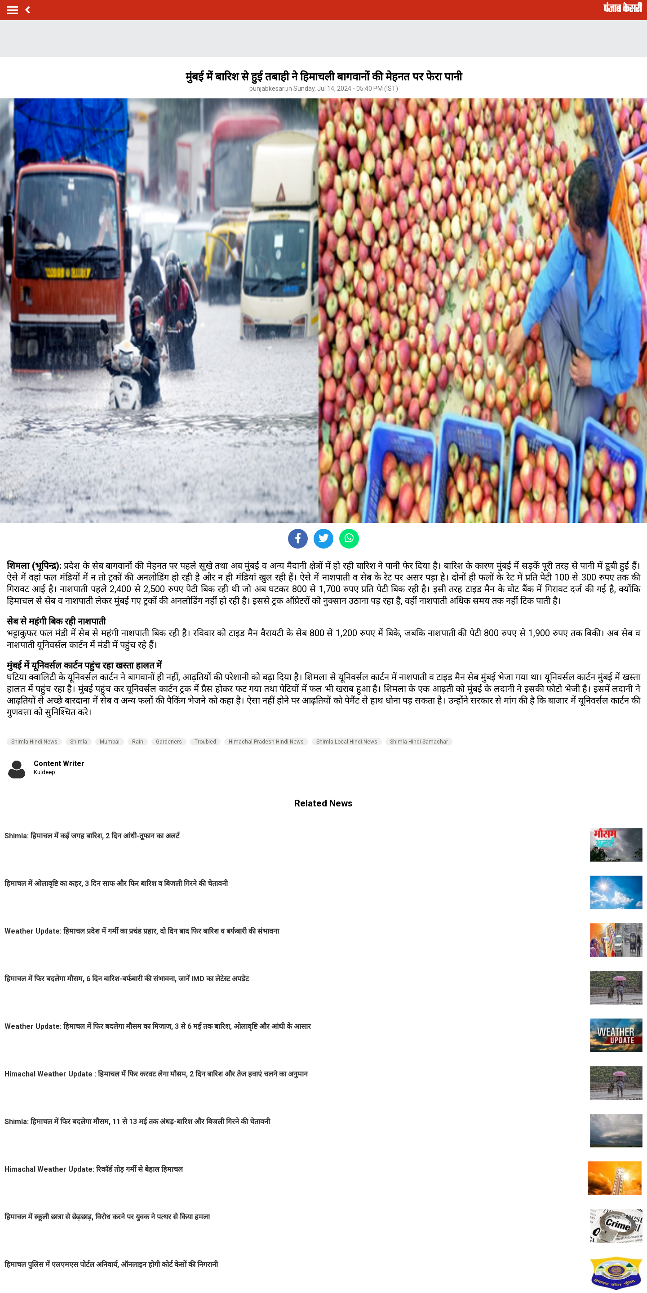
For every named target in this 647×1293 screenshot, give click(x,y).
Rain (137, 742)
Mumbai (110, 742)
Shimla (78, 742)
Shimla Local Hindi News (346, 742)
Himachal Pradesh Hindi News (266, 742)
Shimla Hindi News (34, 742)
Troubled (205, 742)
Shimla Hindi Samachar (419, 742)
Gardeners (169, 742)
